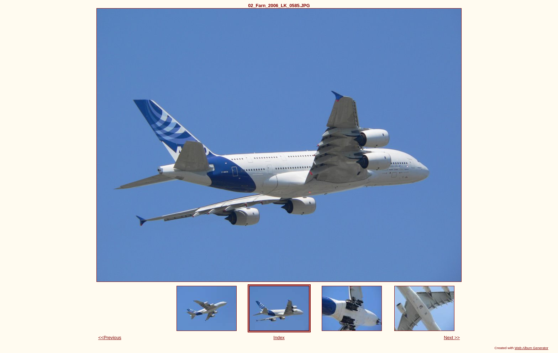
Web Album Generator (531, 348)
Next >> (452, 337)
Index (278, 337)
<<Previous (109, 337)
